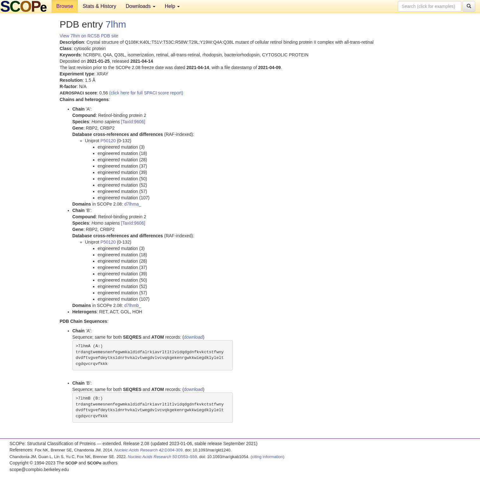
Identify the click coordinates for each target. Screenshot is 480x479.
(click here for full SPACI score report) (146, 92)
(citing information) (267, 456)
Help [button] (172, 6)
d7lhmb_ (132, 305)
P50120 (108, 140)
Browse (64, 6)
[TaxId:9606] (133, 121)
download (193, 337)
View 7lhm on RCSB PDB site (89, 35)
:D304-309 (149, 450)
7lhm (116, 24)
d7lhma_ (132, 204)
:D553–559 (162, 456)
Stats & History (99, 6)
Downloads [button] (140, 6)
